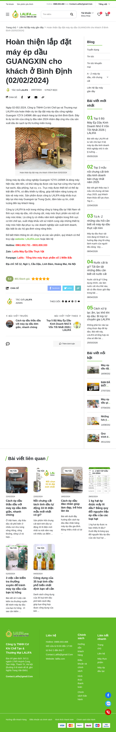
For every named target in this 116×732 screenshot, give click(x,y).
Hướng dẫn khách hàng (81, 649)
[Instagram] (76, 301)
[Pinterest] (72, 301)
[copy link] (43, 97)
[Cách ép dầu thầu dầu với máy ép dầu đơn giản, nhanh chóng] (16, 480)
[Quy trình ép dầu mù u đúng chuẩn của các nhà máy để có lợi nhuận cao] (93, 438)
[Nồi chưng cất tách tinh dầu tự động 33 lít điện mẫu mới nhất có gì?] (44, 480)
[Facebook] (108, 695)
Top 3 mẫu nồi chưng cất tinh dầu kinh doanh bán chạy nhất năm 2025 (98, 175)
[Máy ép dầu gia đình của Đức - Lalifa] (93, 404)
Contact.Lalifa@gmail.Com (80, 4)
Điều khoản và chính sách (82, 665)
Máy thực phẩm (102, 660)
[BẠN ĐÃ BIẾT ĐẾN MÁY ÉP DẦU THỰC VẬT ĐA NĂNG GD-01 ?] (93, 387)
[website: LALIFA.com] (27, 239)
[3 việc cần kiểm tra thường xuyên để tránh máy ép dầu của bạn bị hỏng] (16, 557)
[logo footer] (19, 634)
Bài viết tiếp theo (68, 316)
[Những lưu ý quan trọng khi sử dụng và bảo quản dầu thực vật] (93, 421)
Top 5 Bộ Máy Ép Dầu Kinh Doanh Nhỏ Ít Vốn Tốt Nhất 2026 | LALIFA (98, 126)
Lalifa (24, 90)
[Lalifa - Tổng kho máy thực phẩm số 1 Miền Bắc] (46, 257)
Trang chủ (100, 647)
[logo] (24, 14)
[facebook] (63, 301)
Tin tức (90, 56)
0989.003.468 (58, 4)
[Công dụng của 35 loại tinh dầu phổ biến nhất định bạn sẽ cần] (44, 557)
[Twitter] (69, 301)
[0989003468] (108, 703)
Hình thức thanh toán (80, 681)
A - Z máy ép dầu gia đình (100, 472)
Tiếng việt (103, 4)
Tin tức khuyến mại (94, 65)
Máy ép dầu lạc (101, 669)
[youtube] (79, 301)
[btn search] (71, 14)
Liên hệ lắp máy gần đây (95, 89)
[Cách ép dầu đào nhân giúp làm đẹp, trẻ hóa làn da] (72, 480)
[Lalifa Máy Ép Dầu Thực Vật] (29, 251)
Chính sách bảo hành (82, 696)
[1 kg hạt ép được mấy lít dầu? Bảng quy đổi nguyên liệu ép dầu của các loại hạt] (99, 480)
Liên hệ (101, 653)
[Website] (66, 301)
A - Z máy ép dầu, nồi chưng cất (94, 77)
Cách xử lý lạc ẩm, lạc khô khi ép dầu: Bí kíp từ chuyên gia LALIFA (98, 314)
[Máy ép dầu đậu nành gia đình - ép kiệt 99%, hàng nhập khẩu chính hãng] (93, 370)
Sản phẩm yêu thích (25, 4)
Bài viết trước (17, 316)
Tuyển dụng (93, 49)
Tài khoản (10, 4)
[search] (59, 14)
